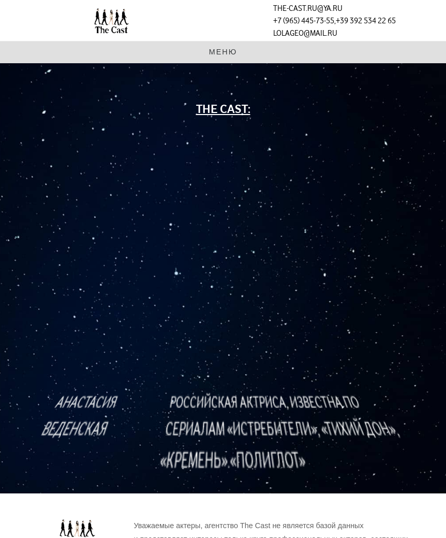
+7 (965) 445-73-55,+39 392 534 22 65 (334, 20)
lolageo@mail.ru (305, 33)
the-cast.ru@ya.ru (308, 8)
